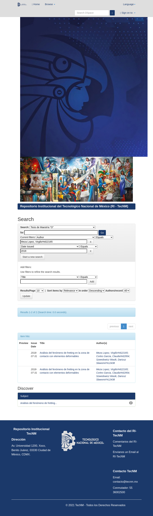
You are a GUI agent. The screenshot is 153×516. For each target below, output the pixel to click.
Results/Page (27, 290)
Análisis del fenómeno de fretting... (38, 403)
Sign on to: (127, 12)
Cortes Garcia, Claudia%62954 (112, 356)
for (22, 232)
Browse (50, 4)
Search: (24, 227)
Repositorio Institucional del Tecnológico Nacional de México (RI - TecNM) (74, 206)
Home (36, 4)
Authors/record (114, 290)
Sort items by (54, 290)
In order (83, 290)
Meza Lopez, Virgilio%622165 (112, 352)
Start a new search (33, 257)
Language (129, 4)
